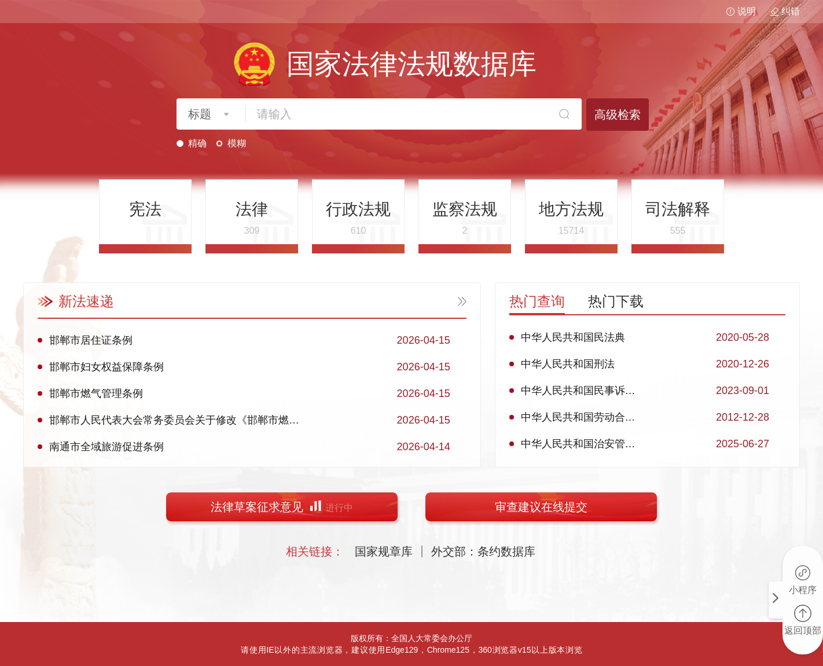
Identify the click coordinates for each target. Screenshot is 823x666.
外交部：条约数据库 (483, 551)
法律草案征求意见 (282, 507)
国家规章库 (384, 551)
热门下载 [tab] (616, 301)
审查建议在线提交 (541, 507)
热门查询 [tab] (537, 301)
